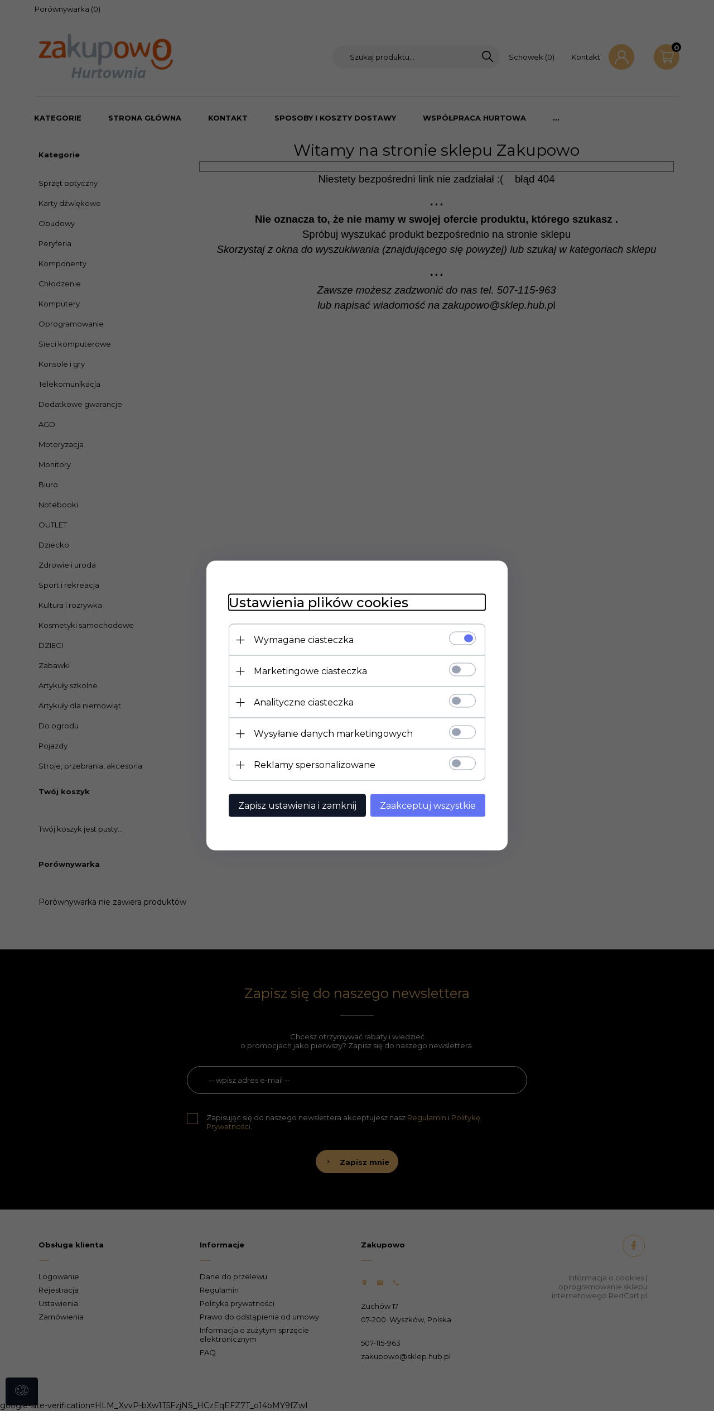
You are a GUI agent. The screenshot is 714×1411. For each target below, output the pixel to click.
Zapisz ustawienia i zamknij (297, 805)
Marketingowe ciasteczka (310, 671)
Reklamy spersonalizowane (314, 765)
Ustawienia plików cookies (318, 602)
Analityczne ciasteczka (304, 702)
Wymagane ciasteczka (304, 640)
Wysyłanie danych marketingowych (333, 733)
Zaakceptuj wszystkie (428, 805)
